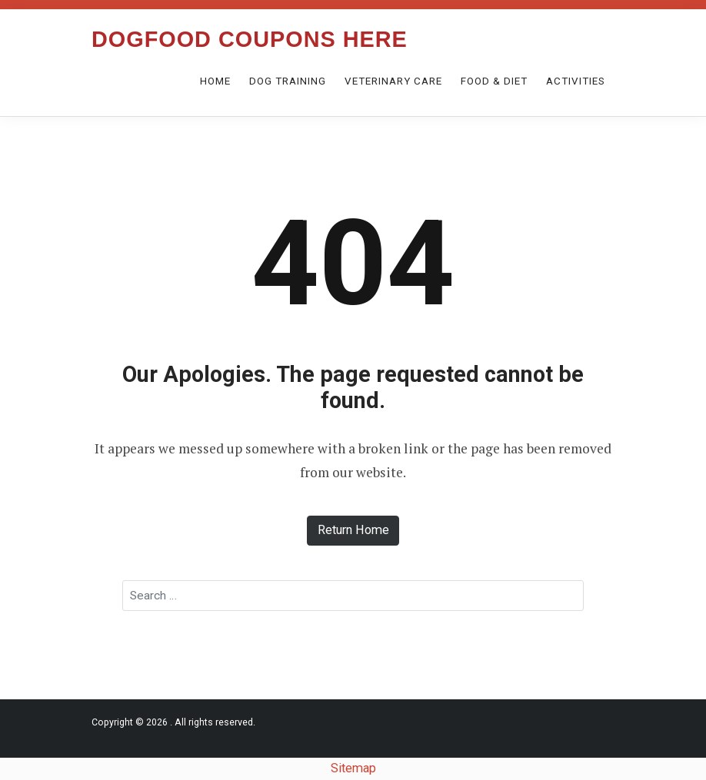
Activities (575, 81)
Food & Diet (494, 81)
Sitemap (353, 768)
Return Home (353, 530)
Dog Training (287, 81)
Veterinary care (393, 81)
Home (215, 81)
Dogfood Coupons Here (250, 39)
